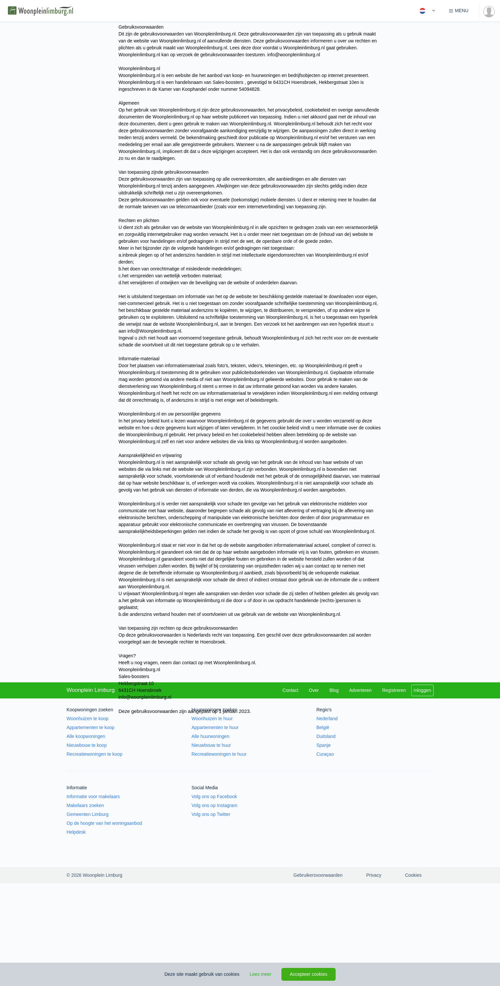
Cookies (413, 875)
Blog (334, 690)
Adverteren (360, 690)
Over (314, 690)
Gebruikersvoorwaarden (318, 875)
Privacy (373, 875)
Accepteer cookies (308, 974)
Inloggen (422, 690)
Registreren (394, 690)
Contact (290, 690)
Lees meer (260, 974)
